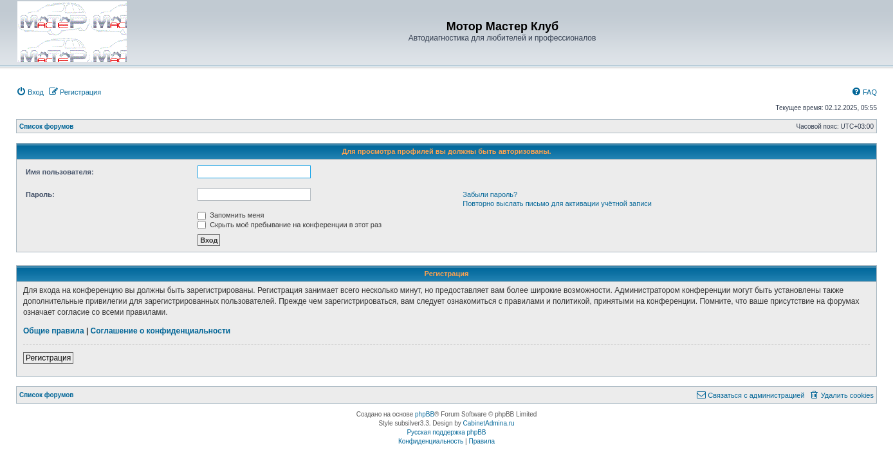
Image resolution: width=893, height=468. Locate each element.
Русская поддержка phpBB (446, 432)
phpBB (424, 414)
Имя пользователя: (60, 172)
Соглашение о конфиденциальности (161, 330)
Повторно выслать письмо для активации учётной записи (557, 203)
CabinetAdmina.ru (489, 423)
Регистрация (48, 357)
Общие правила (53, 330)
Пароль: (40, 194)
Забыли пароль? (490, 194)
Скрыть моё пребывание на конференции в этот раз (290, 225)
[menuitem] (30, 92)
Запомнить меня (231, 215)
